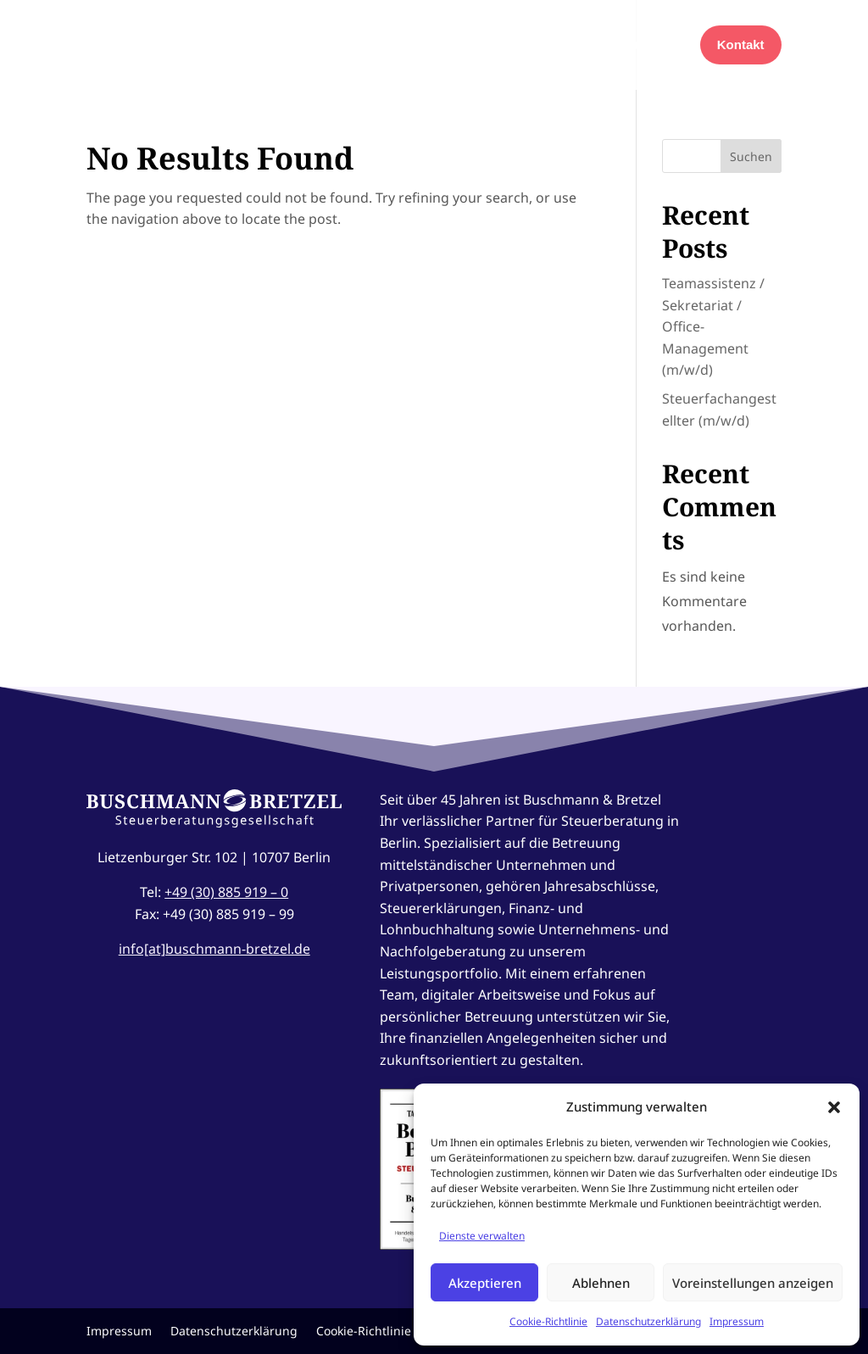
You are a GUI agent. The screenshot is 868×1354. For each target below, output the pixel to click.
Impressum (736, 1321)
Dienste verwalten (482, 1236)
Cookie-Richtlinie (548, 1321)
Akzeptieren (484, 1282)
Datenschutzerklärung (648, 1321)
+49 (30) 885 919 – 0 (226, 892)
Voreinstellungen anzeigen (752, 1282)
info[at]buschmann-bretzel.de (214, 948)
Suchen (751, 156)
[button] (834, 1107)
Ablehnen (601, 1282)
